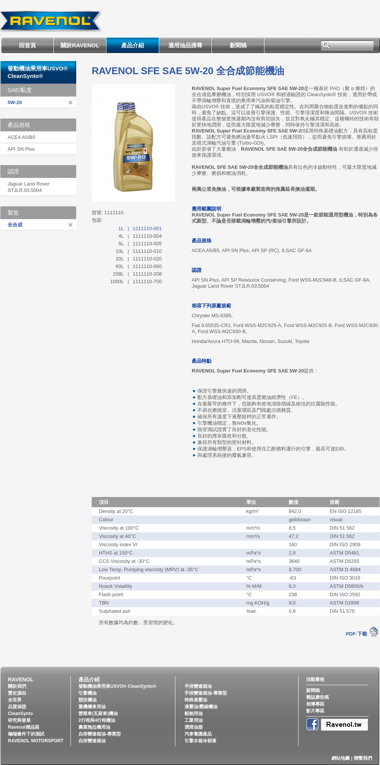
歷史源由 (17, 693)
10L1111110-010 (139, 251)
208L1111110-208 (137, 274)
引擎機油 (87, 693)
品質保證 (17, 706)
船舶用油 (194, 713)
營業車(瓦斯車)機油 (98, 713)
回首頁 (27, 45)
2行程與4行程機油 (96, 720)
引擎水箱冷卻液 (200, 740)
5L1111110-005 (140, 243)
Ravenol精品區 (23, 727)
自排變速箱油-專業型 (99, 734)
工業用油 (194, 720)
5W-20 (15, 102)
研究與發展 (19, 720)
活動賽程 (315, 679)
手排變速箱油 (198, 686)
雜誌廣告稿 (317, 697)
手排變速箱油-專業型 (206, 693)
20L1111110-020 (139, 259)
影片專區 (315, 711)
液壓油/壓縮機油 (201, 706)
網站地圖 (341, 758)
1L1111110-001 (140, 228)
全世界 (15, 700)
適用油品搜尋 (185, 45)
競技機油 (87, 700)
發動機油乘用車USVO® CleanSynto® (117, 686)
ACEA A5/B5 (21, 137)
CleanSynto (20, 713)
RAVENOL (20, 679)
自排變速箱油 (92, 740)
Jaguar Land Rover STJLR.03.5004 (29, 187)
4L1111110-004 (140, 236)
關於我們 (17, 686)
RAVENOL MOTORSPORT (36, 740)
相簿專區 (315, 704)
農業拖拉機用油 (94, 727)
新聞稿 (238, 45)
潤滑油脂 (194, 727)
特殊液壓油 (196, 700)
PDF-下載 (356, 634)
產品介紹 (132, 45)
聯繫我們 (363, 758)
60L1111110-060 (139, 266)
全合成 (15, 224)
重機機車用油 (92, 706)
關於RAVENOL (80, 45)
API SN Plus (21, 149)
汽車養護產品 (198, 734)
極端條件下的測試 (26, 734)
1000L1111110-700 (136, 281)
